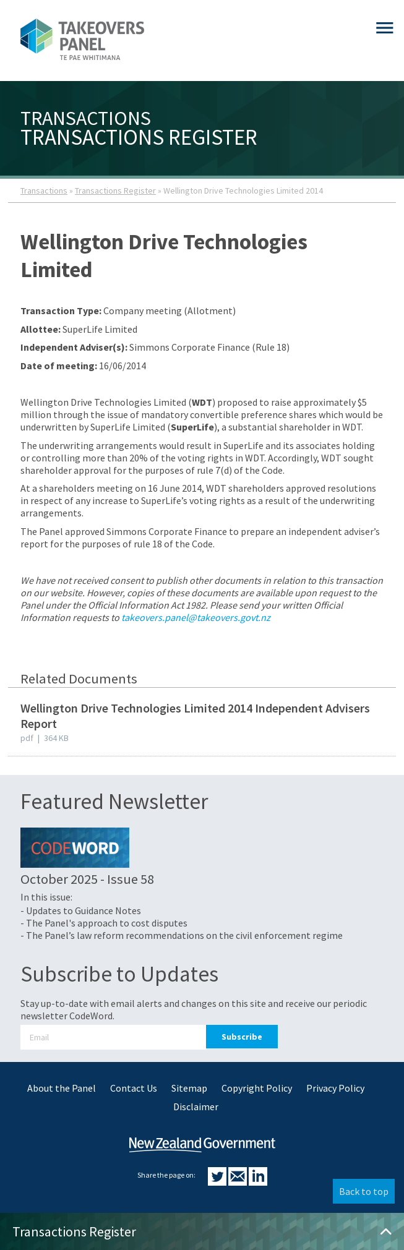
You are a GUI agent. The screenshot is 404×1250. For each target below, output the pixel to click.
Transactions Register (115, 190)
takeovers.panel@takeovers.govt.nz (195, 617)
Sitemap (189, 1088)
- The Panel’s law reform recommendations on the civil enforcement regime (181, 935)
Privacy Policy (335, 1088)
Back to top (364, 1191)
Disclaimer (195, 1106)
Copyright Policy (256, 1088)
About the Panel (61, 1088)
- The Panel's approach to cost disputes (103, 923)
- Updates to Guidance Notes (80, 910)
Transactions (43, 190)
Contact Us (133, 1088)
